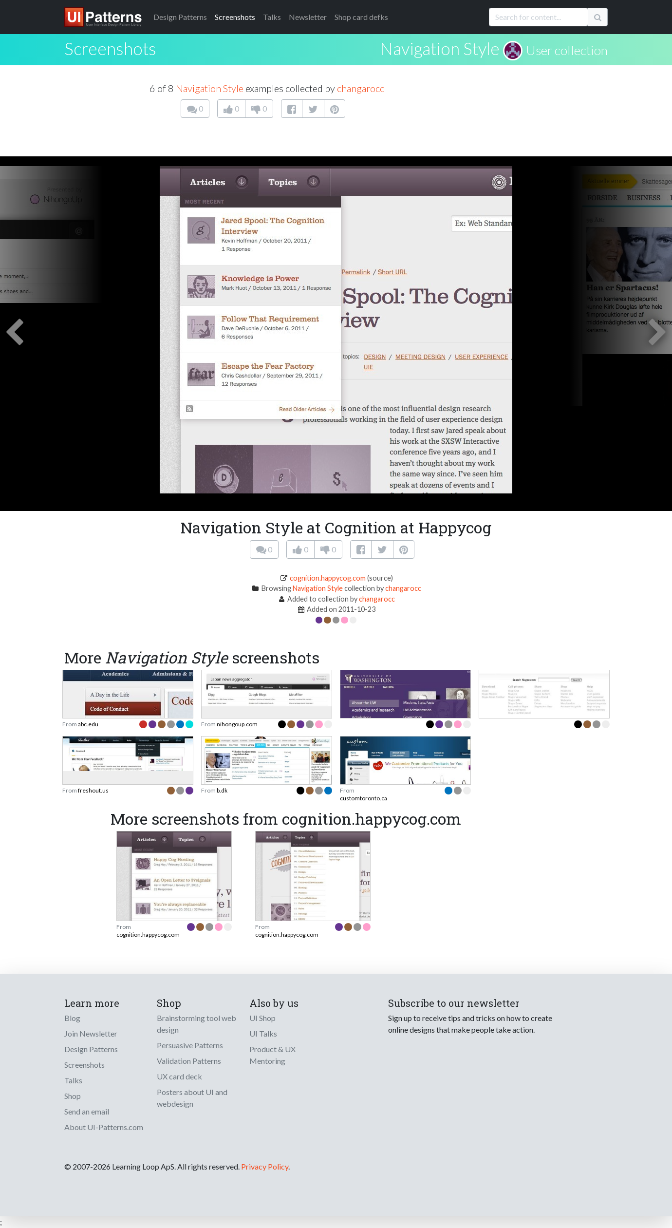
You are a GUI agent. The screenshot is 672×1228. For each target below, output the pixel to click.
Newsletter (308, 16)
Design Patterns (91, 1049)
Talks (272, 16)
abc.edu (88, 724)
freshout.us (93, 790)
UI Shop (262, 1017)
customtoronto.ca (363, 798)
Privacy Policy (264, 1166)
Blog (72, 1017)
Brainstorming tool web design (196, 1023)
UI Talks (263, 1033)
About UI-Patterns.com (103, 1127)
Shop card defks (361, 16)
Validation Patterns (189, 1060)
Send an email (86, 1111)
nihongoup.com (237, 724)
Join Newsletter (90, 1033)
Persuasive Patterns (190, 1045)
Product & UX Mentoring (272, 1054)
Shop (72, 1095)
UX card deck (179, 1076)
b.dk (222, 790)
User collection (567, 50)
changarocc (360, 88)
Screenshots (235, 16)
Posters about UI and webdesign (192, 1097)
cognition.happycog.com (328, 578)
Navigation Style (440, 48)
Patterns (180, 16)
